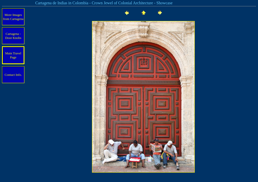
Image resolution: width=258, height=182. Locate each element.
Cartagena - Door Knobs (13, 36)
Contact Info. (13, 75)
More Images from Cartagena (13, 17)
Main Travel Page (13, 55)
